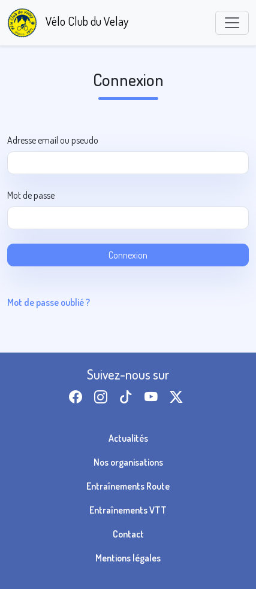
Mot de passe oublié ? (48, 302)
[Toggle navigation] (232, 23)
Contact (128, 534)
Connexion (128, 255)
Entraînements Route (128, 486)
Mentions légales (128, 558)
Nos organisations (128, 462)
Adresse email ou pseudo (52, 140)
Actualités (128, 438)
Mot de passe (31, 195)
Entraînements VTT (128, 510)
